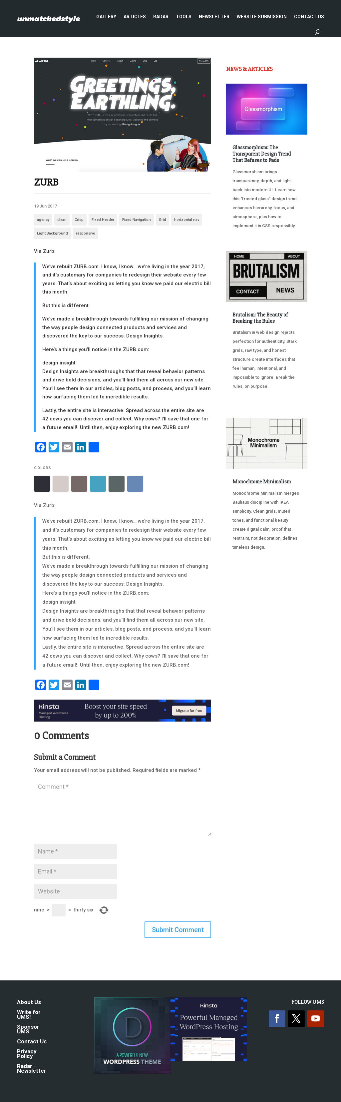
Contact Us (309, 16)
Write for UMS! (29, 1015)
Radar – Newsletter (31, 1069)
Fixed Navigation (136, 220)
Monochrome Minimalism (261, 481)
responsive (85, 233)
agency (43, 220)
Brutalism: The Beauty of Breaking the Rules (260, 317)
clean (62, 220)
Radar (161, 16)
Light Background (52, 233)
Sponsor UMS (28, 1029)
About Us (29, 1002)
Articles (135, 16)
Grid (162, 220)
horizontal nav (186, 220)
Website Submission (262, 16)
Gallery (106, 16)
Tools (183, 16)
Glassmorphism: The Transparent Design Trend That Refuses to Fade (261, 154)
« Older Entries (248, 585)
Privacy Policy (27, 1054)
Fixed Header (103, 220)
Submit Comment (178, 930)
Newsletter (214, 16)
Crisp (79, 220)
